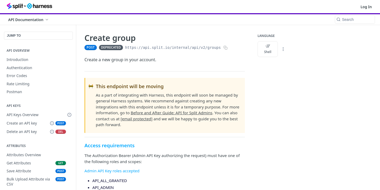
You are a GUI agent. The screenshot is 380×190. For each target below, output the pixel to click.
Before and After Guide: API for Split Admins (171, 112)
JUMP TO (14, 35)
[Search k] (355, 19)
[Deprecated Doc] (69, 115)
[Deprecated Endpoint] (52, 123)
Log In (366, 6)
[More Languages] (283, 49)
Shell (268, 49)
